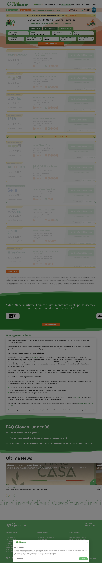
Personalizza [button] (20, 558)
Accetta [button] (83, 558)
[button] (87, 542)
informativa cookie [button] (41, 551)
